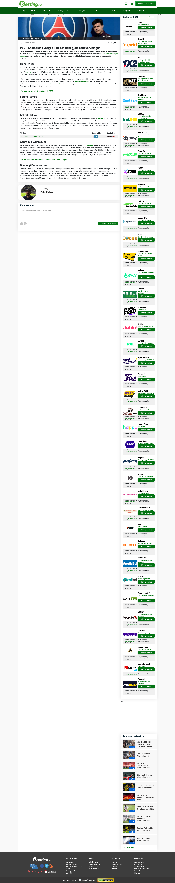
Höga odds (141, 666)
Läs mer (151, 17)
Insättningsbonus (95, 864)
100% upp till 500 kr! (144, 187)
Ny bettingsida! (142, 310)
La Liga (29, 72)
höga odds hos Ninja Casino (144, 136)
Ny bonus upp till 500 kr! (146, 360)
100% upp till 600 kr (144, 410)
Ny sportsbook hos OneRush (144, 682)
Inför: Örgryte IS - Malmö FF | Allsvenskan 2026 (146, 797)
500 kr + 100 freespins (145, 543)
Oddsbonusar (93, 862)
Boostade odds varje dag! (146, 393)
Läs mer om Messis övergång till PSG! (36, 91)
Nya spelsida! (142, 426)
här (130, 34)
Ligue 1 (42, 39)
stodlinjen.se (128, 33)
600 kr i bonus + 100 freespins (144, 98)
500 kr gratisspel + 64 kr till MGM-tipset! (145, 80)
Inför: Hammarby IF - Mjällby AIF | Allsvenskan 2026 (144, 818)
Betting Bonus (63, 10)
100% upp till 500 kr (144, 153)
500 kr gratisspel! (143, 24)
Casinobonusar (94, 869)
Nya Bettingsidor (71, 864)
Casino (140, 10)
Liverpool (89, 145)
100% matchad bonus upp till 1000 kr (145, 42)
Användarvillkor (139, 866)
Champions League (32, 39)
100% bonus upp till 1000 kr (146, 273)
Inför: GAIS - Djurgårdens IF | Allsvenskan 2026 (143, 765)
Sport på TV (110, 10)
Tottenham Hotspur (81, 81)
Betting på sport (117, 864)
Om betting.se (139, 862)
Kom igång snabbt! (144, 579)
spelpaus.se (134, 33)
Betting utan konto (72, 871)
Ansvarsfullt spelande (88, 880)
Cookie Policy (138, 871)
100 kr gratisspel (143, 493)
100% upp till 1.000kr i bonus (145, 255)
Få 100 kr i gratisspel (144, 633)
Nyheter (114, 869)
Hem (21, 15)
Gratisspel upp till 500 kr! (146, 460)
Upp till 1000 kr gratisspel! (143, 292)
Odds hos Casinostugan (145, 510)
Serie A (100, 118)
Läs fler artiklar (128, 848)
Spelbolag (80, 10)
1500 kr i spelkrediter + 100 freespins (145, 117)
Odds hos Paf (142, 527)
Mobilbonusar (93, 866)
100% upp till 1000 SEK (145, 343)
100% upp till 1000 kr (145, 170)
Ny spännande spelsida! (145, 326)
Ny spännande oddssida (145, 443)
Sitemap (137, 873)
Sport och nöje (29, 10)
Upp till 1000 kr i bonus (145, 237)
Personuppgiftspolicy (141, 869)
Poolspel (126, 10)
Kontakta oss (138, 864)
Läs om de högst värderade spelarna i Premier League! (43, 159)
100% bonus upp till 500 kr (146, 596)
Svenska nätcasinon (118, 871)
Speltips (46, 10)
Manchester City (56, 84)
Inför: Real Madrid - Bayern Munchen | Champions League (144, 744)
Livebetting (69, 873)
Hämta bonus (146, 27)
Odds (94, 10)
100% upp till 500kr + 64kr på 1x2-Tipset (145, 61)
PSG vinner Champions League (31, 136)
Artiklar (27, 15)
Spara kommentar (108, 223)
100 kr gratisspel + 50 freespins (145, 561)
